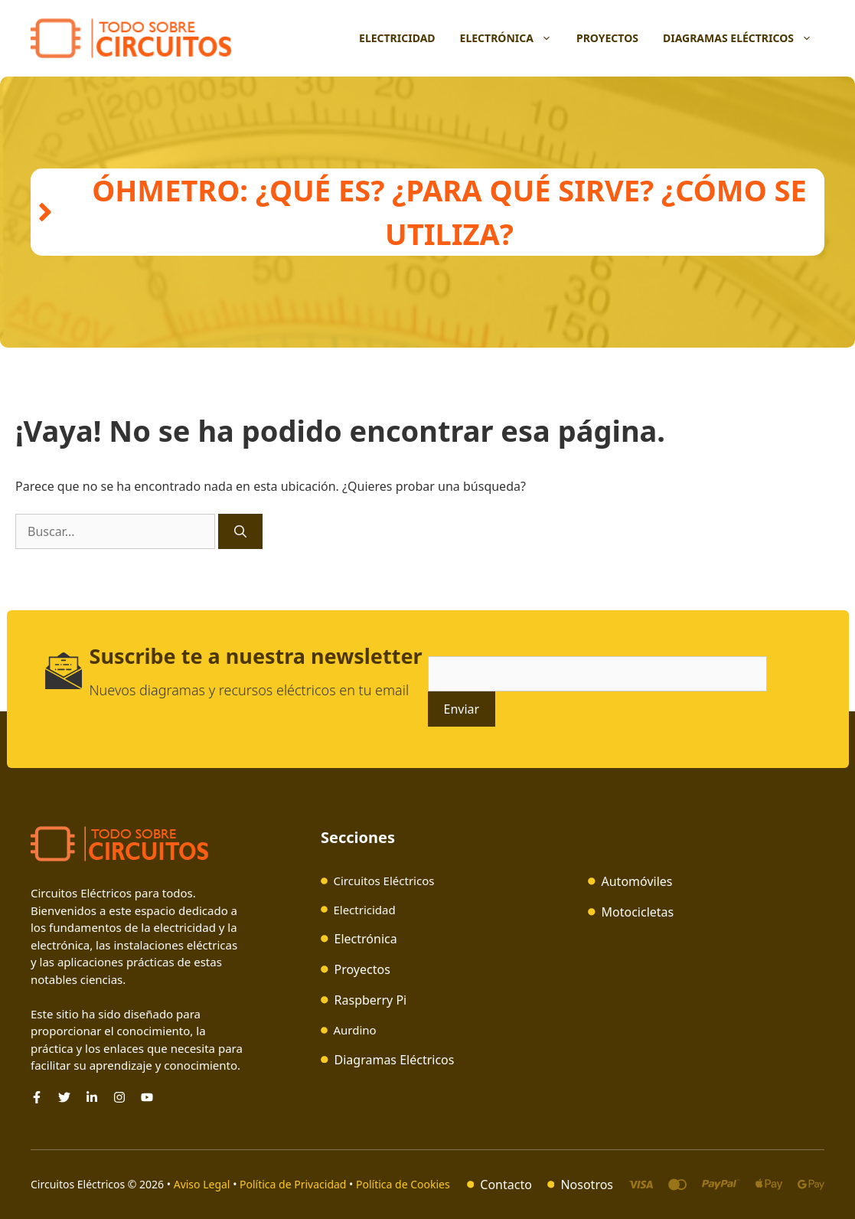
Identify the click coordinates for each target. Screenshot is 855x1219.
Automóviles (637, 881)
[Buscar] (240, 531)
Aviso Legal (203, 1184)
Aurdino (354, 1030)
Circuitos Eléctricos (383, 880)
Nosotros (586, 1184)
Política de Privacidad (293, 1184)
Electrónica (512, 38)
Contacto (506, 1184)
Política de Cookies (403, 1184)
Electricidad (397, 38)
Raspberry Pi (370, 1000)
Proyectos (607, 38)
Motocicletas (638, 912)
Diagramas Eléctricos (743, 38)
